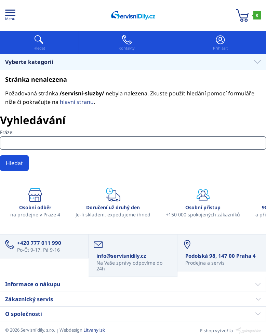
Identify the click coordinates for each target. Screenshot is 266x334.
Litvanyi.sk (94, 330)
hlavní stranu (77, 102)
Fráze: (7, 132)
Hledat (14, 163)
